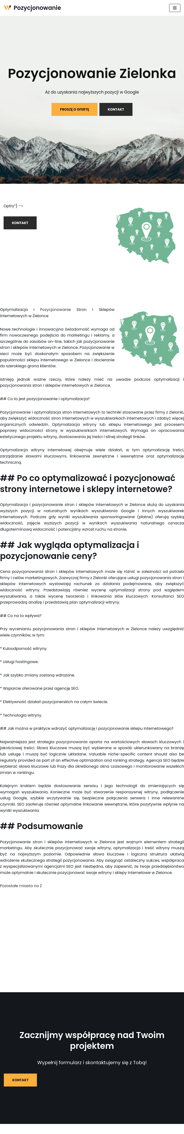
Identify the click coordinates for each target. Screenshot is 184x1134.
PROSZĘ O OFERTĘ (74, 109)
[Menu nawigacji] (174, 8)
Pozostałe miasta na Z (21, 886)
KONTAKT (116, 109)
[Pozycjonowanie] (32, 7)
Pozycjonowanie (55, 309)
